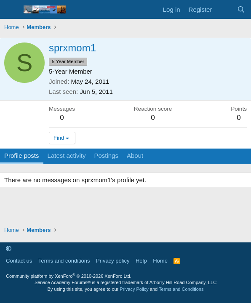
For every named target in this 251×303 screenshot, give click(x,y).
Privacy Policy (134, 289)
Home (160, 261)
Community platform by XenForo (68, 276)
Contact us (19, 261)
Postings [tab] (106, 155)
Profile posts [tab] (21, 155)
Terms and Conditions (181, 289)
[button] (8, 248)
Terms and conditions (64, 261)
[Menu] (11, 9)
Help (141, 261)
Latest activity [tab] (67, 155)
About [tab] (135, 155)
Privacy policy (112, 261)
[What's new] (224, 9)
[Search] (241, 9)
